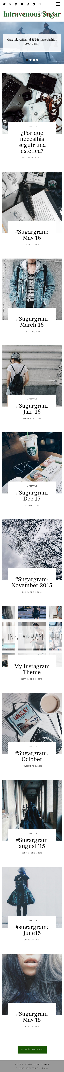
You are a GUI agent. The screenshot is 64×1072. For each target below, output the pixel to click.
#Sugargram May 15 (32, 1017)
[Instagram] (10, 4)
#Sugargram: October (32, 756)
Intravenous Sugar (36, 1064)
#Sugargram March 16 (32, 322)
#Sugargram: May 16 (32, 235)
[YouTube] (22, 4)
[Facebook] (34, 4)
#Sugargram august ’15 (32, 843)
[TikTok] (28, 4)
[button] (59, 4)
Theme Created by (32, 1068)
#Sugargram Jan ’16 (32, 409)
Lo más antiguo (32, 1049)
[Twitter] (4, 4)
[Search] (40, 4)
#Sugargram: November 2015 (31, 582)
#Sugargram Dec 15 (32, 496)
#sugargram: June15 (32, 930)
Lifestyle (32, 126)
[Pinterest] (16, 4)
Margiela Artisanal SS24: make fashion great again (32, 42)
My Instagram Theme (32, 669)
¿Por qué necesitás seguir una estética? (32, 142)
